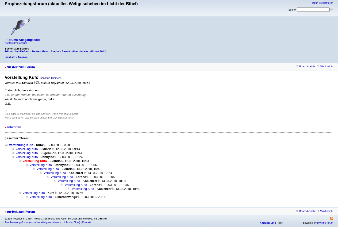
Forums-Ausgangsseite (23, 40)
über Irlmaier (80, 51)
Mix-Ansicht (325, 66)
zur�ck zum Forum (21, 67)
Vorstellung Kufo (21, 145)
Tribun (9, 51)
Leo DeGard (22, 51)
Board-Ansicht (305, 66)
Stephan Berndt (60, 51)
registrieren (326, 2)
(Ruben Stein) (98, 51)
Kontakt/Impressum (16, 43)
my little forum (325, 222)
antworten (14, 127)
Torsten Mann (40, 51)
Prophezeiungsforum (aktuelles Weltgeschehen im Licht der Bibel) (42, 222)
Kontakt (86, 222)
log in (315, 2)
